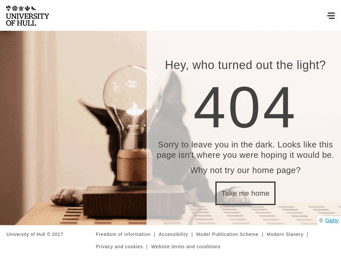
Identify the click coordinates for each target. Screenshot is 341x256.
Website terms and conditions (186, 246)
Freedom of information (123, 234)
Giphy (332, 220)
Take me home (246, 193)
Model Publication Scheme (227, 234)
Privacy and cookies (119, 246)
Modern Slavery (285, 234)
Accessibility (173, 234)
